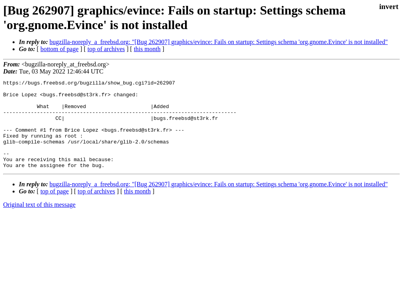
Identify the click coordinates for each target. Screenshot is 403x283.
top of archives (106, 49)
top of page (55, 209)
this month (147, 49)
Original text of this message (39, 222)
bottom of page (60, 49)
